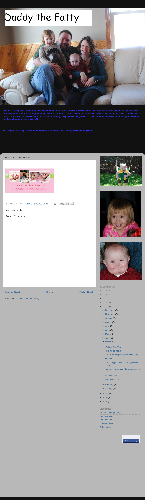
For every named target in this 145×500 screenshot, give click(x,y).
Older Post (86, 292)
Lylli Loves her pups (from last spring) (122, 355)
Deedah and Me (107, 423)
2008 (105, 401)
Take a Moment (112, 379)
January (109, 388)
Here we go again (113, 351)
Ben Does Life (106, 416)
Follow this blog (131, 441)
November (110, 314)
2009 (105, 397)
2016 (105, 295)
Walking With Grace (114, 347)
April (107, 338)
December (110, 310)
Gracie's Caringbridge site (111, 413)
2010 (105, 393)
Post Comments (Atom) (28, 299)
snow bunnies (111, 375)
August (108, 322)
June (107, 330)
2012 (105, 303)
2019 (105, 291)
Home (49, 292)
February (109, 384)
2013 (105, 299)
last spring (109, 359)
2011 (105, 307)
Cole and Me (105, 427)
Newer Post (12, 292)
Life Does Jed (106, 420)
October (109, 318)
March (108, 342)
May (107, 334)
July (107, 326)
